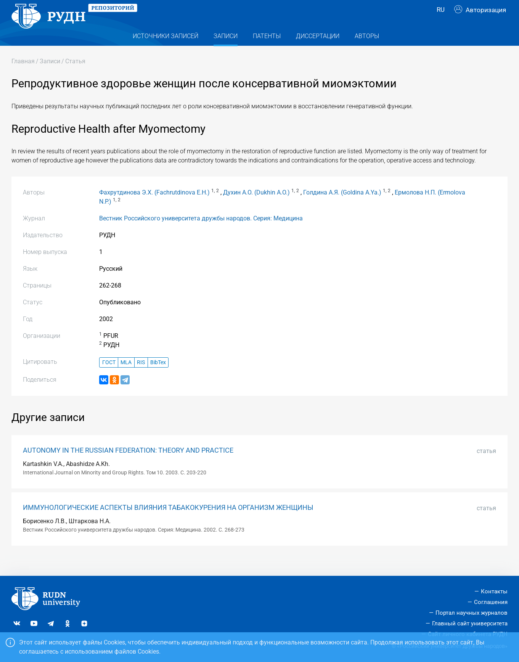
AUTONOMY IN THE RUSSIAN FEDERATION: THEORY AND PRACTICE (128, 465)
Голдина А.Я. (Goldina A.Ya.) (342, 207)
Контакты (494, 591)
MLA (126, 377)
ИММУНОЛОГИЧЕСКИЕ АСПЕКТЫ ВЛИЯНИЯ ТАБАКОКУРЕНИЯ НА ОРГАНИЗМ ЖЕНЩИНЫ (168, 523)
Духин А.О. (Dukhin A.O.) (256, 207)
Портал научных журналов (471, 612)
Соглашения (491, 602)
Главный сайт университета (470, 623)
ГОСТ (109, 377)
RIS (141, 377)
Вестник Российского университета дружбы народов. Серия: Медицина (201, 233)
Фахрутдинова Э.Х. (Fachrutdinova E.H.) (154, 207)
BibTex (158, 377)
